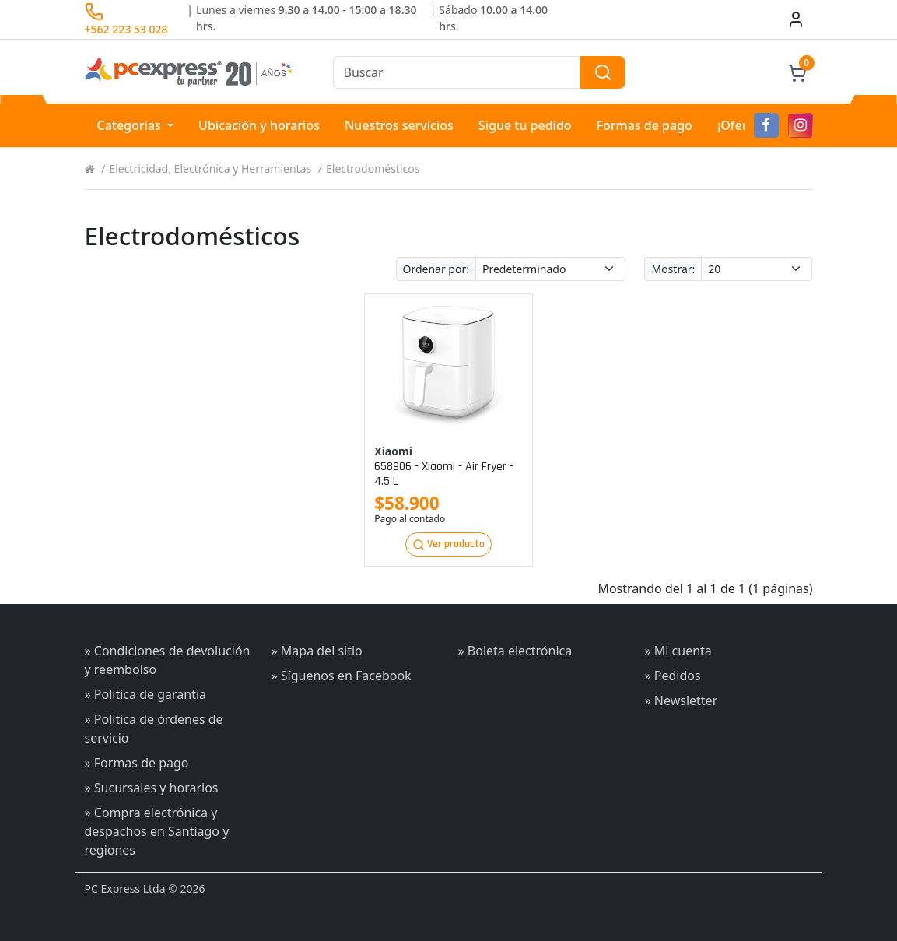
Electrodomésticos (372, 168)
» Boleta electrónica (515, 650)
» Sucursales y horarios (152, 787)
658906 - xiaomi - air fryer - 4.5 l (443, 474)
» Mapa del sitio (317, 650)
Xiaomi (393, 451)
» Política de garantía (146, 694)
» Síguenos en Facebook (342, 675)
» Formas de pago (137, 762)
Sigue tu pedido (525, 125)
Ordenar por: (436, 269)
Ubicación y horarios (259, 125)
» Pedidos (673, 675)
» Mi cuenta (678, 650)
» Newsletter (681, 700)
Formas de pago (644, 125)
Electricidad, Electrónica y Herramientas (210, 168)
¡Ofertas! (743, 125)
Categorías (131, 125)
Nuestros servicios (399, 125)
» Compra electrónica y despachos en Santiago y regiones (157, 831)
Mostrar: (673, 269)
